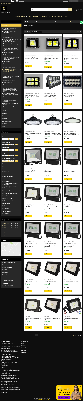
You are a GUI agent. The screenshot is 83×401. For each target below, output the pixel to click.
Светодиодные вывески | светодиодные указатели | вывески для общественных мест (10, 90)
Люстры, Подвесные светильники (8, 64)
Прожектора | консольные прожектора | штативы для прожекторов (52, 21)
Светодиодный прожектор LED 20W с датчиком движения (52, 319)
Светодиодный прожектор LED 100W (72, 282)
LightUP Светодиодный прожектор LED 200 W (70, 207)
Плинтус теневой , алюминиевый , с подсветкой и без (11, 45)
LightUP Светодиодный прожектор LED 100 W (50, 207)
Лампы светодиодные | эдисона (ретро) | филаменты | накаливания (11, 58)
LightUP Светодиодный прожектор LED (50, 170)
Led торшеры (4, 365)
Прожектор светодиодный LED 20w (72, 319)
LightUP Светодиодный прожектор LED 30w (31, 170)
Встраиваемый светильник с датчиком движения (10, 97)
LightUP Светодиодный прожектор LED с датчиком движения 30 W (32, 245)
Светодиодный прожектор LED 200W (33, 319)
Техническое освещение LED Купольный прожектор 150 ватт (52, 134)
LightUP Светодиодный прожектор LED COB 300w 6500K (32, 96)
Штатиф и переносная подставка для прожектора (11, 77)
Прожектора (6, 73)
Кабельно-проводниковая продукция (9, 101)
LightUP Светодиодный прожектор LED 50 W (31, 282)
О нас (30, 16)
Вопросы (53, 16)
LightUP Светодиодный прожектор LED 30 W (70, 170)
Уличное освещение (8, 52)
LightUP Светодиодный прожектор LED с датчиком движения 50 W (51, 245)
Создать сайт (21, 1)
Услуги (4, 110)
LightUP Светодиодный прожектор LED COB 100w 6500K (51, 58)
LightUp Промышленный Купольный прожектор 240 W (71, 134)
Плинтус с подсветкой (6, 354)
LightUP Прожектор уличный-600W (69, 96)
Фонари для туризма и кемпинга (9, 85)
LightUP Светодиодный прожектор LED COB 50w (31, 57)
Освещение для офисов (9, 67)
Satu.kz (48, 398)
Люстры (3, 367)
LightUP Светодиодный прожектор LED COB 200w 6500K (71, 58)
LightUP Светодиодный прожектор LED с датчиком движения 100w (71, 245)
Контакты (35, 16)
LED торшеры (6, 61)
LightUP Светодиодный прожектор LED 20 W (50, 282)
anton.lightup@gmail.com (10, 262)
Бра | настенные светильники (10, 54)
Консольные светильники (9, 80)
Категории (5, 25)
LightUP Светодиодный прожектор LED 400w (50, 96)
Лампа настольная (7, 82)
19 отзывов (65, 1)
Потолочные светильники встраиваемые (9, 29)
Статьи (65, 16)
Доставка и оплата (45, 16)
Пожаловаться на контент (43, 399)
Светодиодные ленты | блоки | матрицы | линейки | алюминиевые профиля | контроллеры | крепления (10, 351)
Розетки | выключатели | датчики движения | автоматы (10, 94)
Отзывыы (23, 345)
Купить (29, 66)
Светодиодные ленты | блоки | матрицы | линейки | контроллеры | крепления (10, 40)
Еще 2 (5, 195)
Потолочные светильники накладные (9, 32)
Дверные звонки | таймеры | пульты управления (10, 107)
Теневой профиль (7, 35)
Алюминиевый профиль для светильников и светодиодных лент (10, 49)
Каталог (23, 16)
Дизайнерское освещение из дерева (10, 104)
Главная (17, 16)
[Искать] (70, 9)
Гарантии (59, 16)
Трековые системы (8, 37)
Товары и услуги (31, 21)
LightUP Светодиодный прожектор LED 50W (31, 207)
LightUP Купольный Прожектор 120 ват (33, 134)
